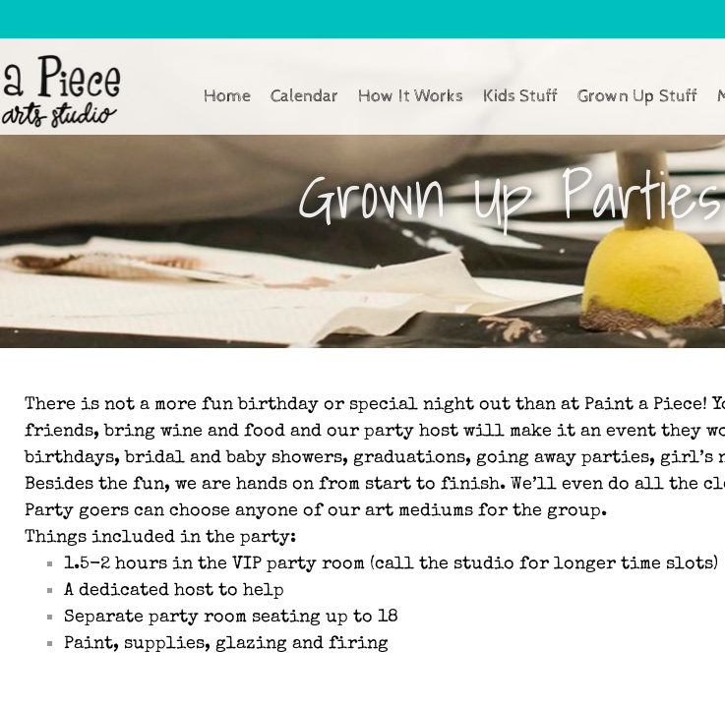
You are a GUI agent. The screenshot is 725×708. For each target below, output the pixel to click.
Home (227, 96)
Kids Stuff (520, 96)
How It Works (410, 96)
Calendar (304, 96)
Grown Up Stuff (637, 96)
